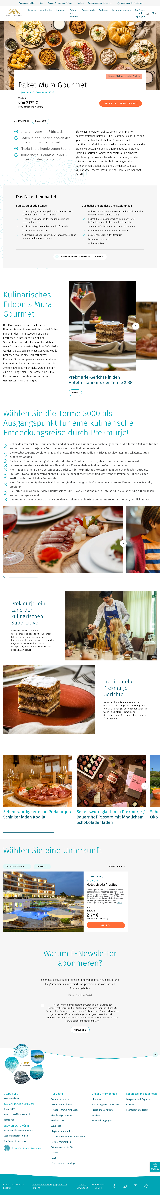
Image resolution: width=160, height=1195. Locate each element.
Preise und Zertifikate (102, 1110)
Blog (41, 3)
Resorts (32, 10)
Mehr (119, 902)
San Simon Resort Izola (15, 1141)
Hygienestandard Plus (62, 1131)
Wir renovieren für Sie (62, 1147)
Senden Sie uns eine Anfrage (60, 3)
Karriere (96, 1115)
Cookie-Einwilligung (82, 1186)
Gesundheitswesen (121, 10)
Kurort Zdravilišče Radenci (17, 1114)
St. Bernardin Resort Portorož (18, 1130)
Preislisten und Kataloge (63, 1163)
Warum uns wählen (27, 3)
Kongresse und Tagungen (140, 13)
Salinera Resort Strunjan (16, 1136)
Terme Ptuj (9, 1120)
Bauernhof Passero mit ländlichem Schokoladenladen (111, 817)
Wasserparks (88, 10)
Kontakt (80, 3)
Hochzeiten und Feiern (137, 1110)
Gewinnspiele (57, 1120)
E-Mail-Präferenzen (61, 1142)
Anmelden (80, 1030)
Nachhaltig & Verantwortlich (106, 1104)
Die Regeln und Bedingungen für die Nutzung (49, 1186)
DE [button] (153, 13)
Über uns (96, 1099)
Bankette (130, 1104)
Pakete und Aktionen (74, 13)
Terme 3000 (40, 121)
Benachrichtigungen (102, 1120)
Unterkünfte (46, 10)
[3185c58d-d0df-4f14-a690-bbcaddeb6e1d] (80, 996)
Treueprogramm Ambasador (100, 3)
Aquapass (56, 1126)
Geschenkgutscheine (61, 1115)
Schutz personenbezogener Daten (82, 1021)
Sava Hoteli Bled (12, 1098)
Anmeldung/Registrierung (130, 3)
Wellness (103, 10)
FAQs (53, 1158)
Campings (61, 10)
